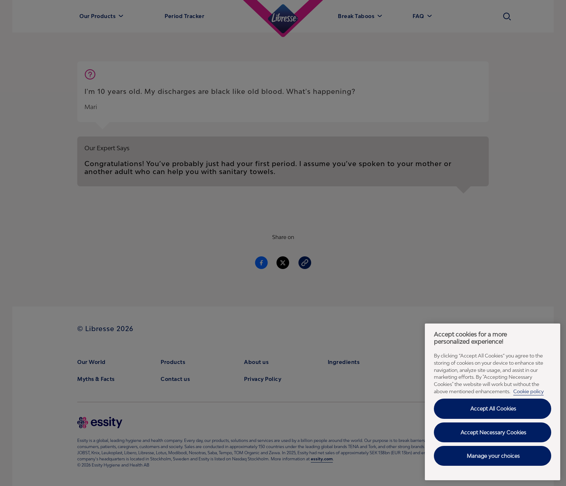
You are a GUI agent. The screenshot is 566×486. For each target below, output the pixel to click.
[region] (492, 402)
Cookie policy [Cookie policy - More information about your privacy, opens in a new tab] (528, 391)
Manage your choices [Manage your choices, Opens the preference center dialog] (493, 456)
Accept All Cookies (493, 408)
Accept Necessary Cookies (493, 432)
